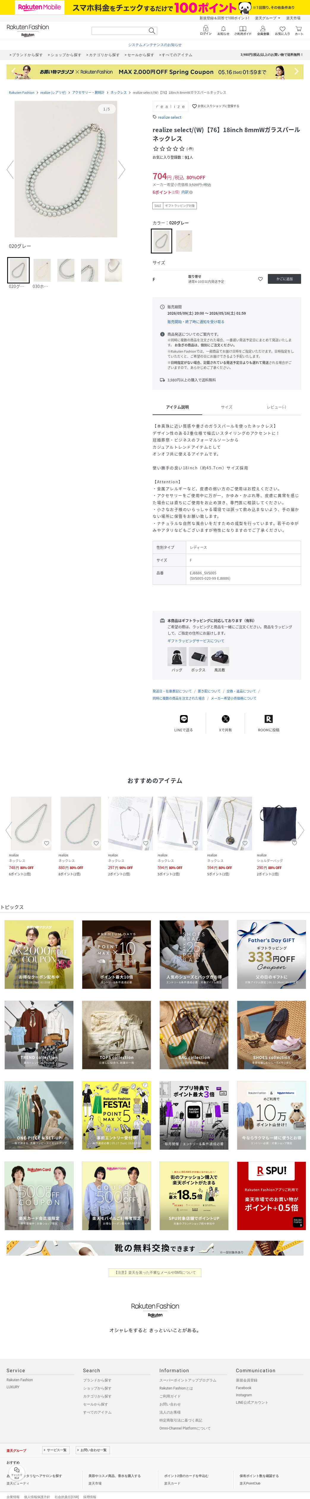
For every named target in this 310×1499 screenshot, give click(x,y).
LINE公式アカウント (252, 1402)
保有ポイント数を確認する (259, 1476)
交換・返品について (241, 691)
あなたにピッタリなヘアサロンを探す (34, 1476)
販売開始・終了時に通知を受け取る (195, 321)
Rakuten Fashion (21, 92)
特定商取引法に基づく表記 (180, 1420)
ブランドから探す (97, 1380)
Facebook (244, 1388)
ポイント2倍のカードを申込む (186, 1476)
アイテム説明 (177, 407)
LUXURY (13, 1387)
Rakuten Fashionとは (176, 1388)
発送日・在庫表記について (172, 691)
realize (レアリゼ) (53, 92)
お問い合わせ (170, 1404)
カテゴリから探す (97, 1396)
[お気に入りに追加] (260, 279)
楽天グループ (265, 18)
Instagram (244, 1395)
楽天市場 (293, 18)
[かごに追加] (284, 279)
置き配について (209, 691)
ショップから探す (97, 1388)
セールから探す (95, 1404)
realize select (169, 117)
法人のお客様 (170, 1412)
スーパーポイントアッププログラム (187, 1380)
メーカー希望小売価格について (234, 698)
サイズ (226, 407)
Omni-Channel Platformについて (185, 1428)
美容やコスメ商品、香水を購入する (114, 1476)
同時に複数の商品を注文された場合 (179, 698)
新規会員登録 (246, 1380)
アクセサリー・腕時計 (88, 92)
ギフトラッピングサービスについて (195, 641)
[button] (66, 170)
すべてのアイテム (97, 1412)
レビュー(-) (276, 407)
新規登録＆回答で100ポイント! (224, 18)
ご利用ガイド (170, 1396)
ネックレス (118, 92)
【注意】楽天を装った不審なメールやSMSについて (155, 1272)
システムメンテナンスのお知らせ (155, 45)
